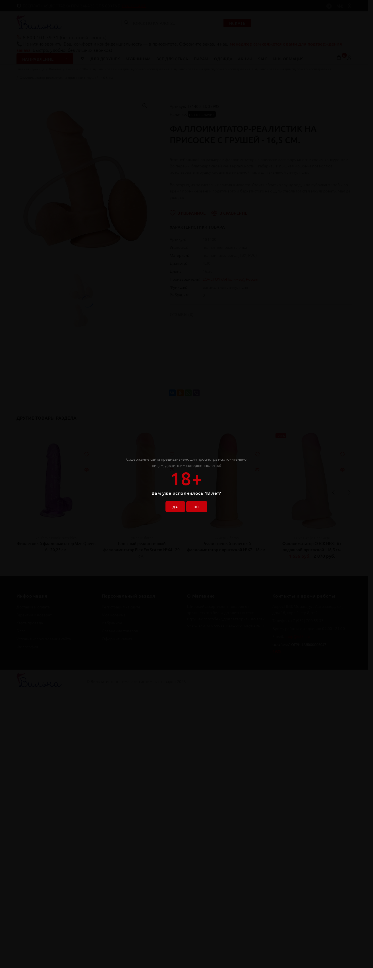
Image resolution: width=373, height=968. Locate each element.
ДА (173, 504)
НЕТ (198, 504)
